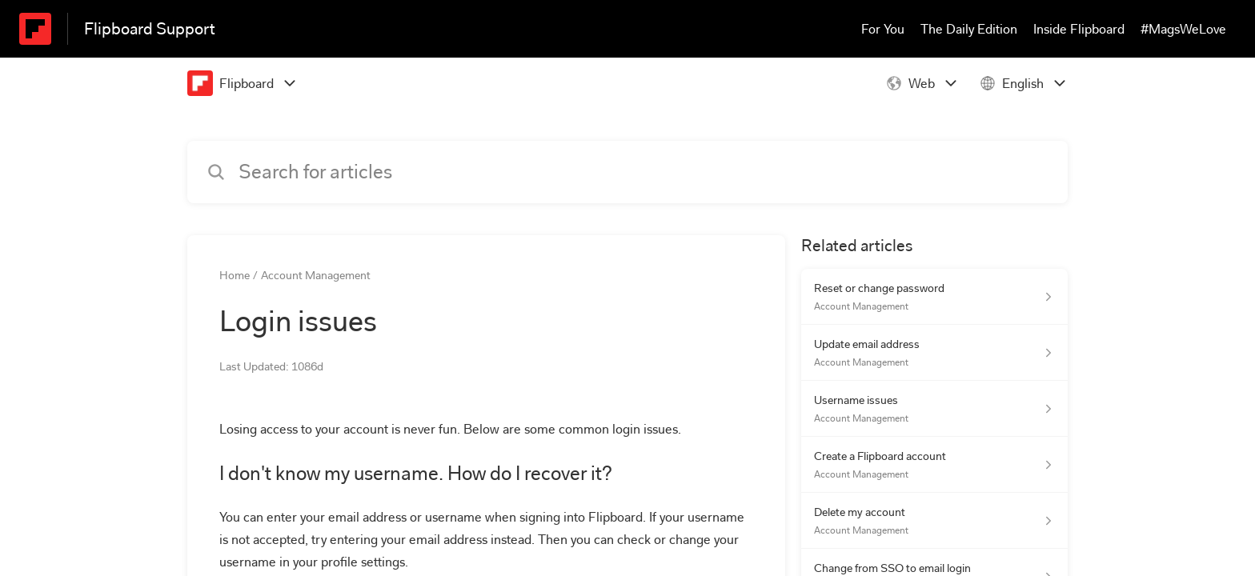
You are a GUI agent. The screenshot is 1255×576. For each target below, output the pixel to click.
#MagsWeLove (1183, 29)
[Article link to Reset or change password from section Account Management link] (934, 297)
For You (882, 29)
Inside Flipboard (1079, 29)
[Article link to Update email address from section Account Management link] (934, 353)
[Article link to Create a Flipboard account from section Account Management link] (934, 465)
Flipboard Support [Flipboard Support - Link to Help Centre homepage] (149, 28)
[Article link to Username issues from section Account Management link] (934, 409)
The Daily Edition (968, 29)
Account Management (316, 275)
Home (234, 275)
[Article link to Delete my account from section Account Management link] (934, 521)
